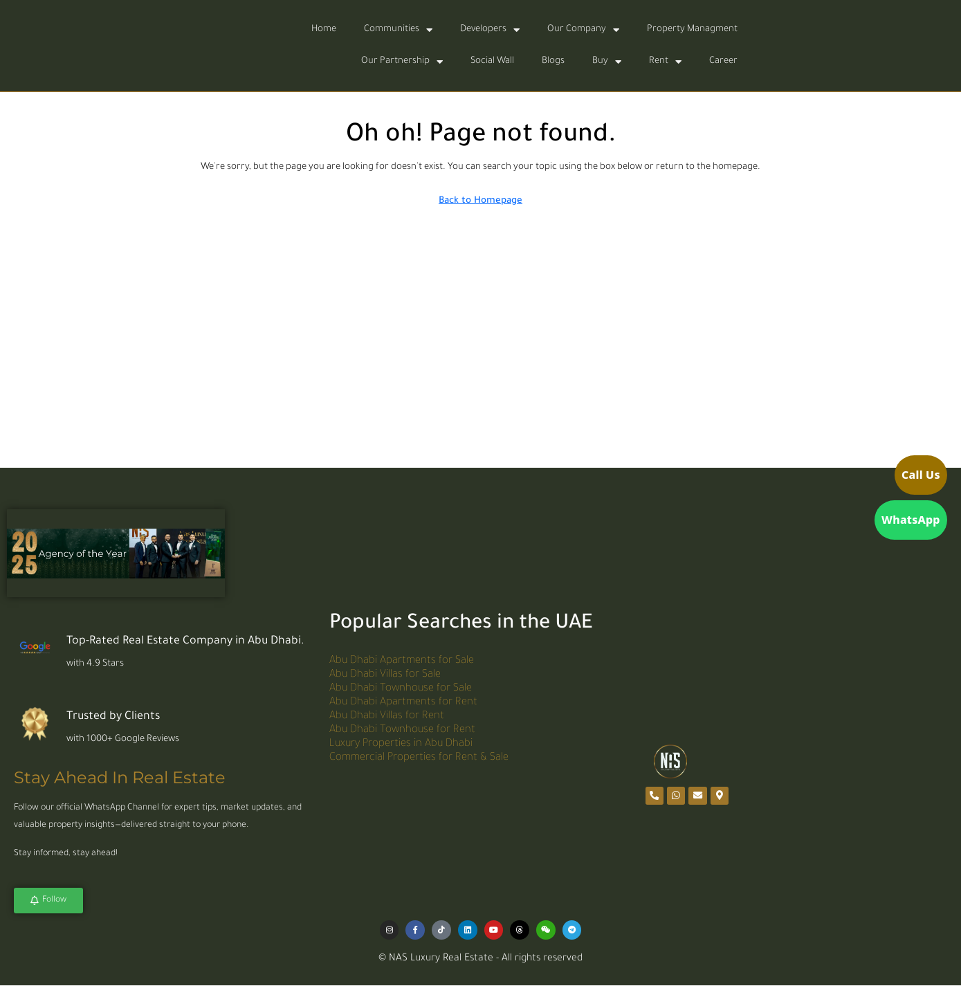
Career (723, 61)
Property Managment (692, 29)
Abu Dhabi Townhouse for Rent (402, 729)
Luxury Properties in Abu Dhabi (401, 743)
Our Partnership (402, 62)
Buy (606, 62)
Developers (490, 30)
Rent (665, 62)
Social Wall (492, 61)
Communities (398, 30)
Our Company (583, 30)
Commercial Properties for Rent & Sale (419, 757)
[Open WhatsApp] (898, 516)
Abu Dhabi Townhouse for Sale (400, 687)
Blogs (553, 61)
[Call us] (898, 478)
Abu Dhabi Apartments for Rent (403, 701)
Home (323, 29)
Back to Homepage (480, 201)
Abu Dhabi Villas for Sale (385, 673)
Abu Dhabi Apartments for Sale (401, 660)
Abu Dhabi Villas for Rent (386, 715)
